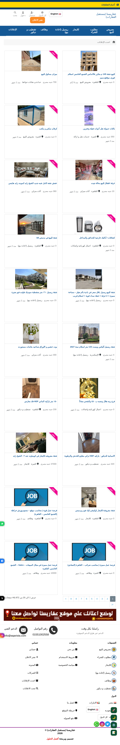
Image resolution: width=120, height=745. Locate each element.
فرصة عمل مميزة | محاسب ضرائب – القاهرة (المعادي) (91, 565)
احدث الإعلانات (103, 42)
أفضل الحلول (53, 738)
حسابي (33, 649)
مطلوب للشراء (94, 30)
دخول (22, 14)
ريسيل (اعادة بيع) (61, 30)
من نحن (72, 649)
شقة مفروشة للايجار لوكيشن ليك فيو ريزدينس (95, 510)
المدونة (33, 665)
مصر (112, 702)
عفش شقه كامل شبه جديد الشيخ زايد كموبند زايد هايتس (32, 183)
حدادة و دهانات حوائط (31, 82)
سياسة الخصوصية (67, 665)
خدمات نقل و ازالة (81, 136)
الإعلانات (12, 29)
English (56, 14)
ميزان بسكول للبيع (49, 74)
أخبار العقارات (110, 5)
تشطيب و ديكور (31, 30)
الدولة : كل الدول (107, 717)
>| (112, 604)
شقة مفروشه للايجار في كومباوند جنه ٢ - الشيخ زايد (35, 456)
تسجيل (32, 14)
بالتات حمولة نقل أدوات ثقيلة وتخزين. (99, 129)
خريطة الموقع (69, 710)
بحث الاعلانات (30, 688)
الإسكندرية (95, 355)
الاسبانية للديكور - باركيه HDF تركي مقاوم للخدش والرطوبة (89, 456)
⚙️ (113, 725)
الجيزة (95, 136)
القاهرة (96, 82)
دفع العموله (70, 718)
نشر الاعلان (37, 20)
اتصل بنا (72, 702)
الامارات (94, 702)
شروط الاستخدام (68, 657)
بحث (15, 14)
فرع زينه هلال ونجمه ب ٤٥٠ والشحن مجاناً (97, 401)
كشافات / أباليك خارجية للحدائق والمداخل (97, 238)
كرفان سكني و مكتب (48, 129)
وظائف (44, 29)
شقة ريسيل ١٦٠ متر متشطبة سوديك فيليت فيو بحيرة (34, 292)
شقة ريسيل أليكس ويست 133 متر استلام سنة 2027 (92, 347)
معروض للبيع (110, 30)
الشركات (33, 673)
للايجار (76, 29)
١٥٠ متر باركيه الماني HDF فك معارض (40, 401)
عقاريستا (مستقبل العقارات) (106, 15)
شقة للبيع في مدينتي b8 (46, 238)
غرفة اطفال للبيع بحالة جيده (103, 183)
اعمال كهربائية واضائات (81, 246)
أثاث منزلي (85, 191)
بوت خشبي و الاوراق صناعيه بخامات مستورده (37, 347)
